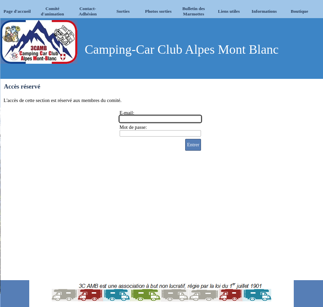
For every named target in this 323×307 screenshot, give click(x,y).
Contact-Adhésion (87, 11)
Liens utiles (229, 11)
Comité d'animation (52, 11)
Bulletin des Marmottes (193, 11)
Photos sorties (158, 11)
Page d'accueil (17, 11)
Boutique (299, 11)
